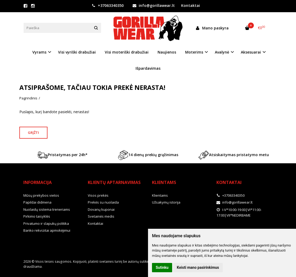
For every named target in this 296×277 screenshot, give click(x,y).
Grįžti (33, 132)
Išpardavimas (148, 68)
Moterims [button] (194, 52)
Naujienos (167, 52)
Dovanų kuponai (101, 209)
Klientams (164, 182)
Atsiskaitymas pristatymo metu (233, 155)
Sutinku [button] (162, 267)
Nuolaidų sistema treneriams (46, 209)
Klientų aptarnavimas (114, 182)
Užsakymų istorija (166, 202)
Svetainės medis (101, 216)
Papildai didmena (37, 202)
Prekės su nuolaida (103, 202)
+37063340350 (108, 5)
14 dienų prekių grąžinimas (148, 155)
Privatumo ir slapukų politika (46, 223)
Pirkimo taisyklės (36, 216)
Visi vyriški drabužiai (77, 52)
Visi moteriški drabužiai (127, 52)
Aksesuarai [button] (251, 52)
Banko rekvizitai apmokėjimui (46, 230)
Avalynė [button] (222, 52)
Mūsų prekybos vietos (41, 195)
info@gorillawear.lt (154, 5)
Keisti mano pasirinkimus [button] (198, 267)
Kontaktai (190, 5)
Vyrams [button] (39, 52)
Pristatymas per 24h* (62, 155)
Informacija (37, 182)
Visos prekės (98, 195)
